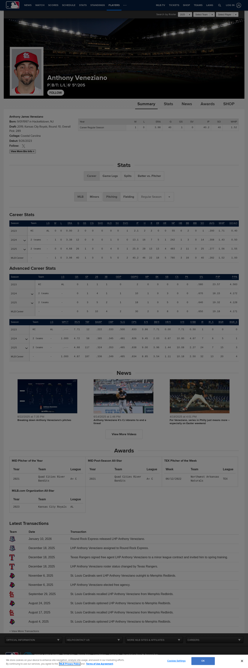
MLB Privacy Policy (69, 663)
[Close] (242, 661)
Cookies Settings (176, 660)
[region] (124, 661)
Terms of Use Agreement (99, 663)
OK (203, 660)
